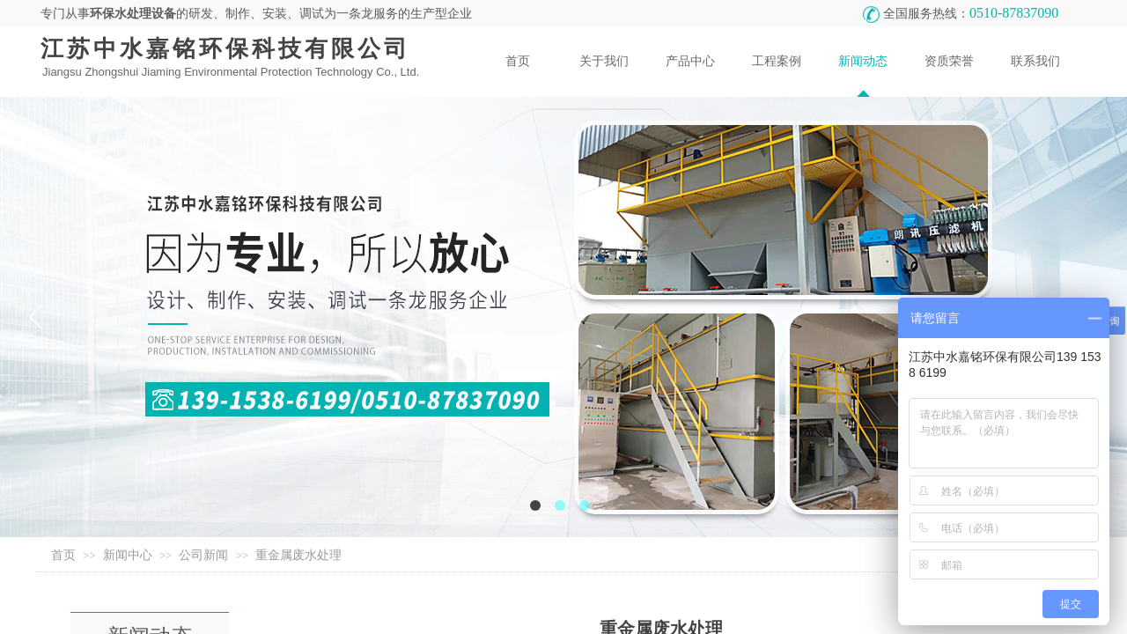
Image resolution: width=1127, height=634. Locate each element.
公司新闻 (203, 555)
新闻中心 (127, 555)
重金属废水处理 (298, 555)
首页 (63, 555)
